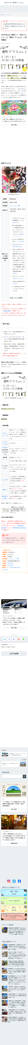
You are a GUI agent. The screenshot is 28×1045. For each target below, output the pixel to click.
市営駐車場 (10, 565)
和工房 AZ (15, 222)
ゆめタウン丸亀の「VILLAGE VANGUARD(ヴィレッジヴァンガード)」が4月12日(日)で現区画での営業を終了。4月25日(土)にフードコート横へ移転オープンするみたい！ (17, 955)
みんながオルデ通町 (14, 205)
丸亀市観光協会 (17, 246)
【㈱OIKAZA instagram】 (19, 527)
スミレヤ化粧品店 (19, 241)
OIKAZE (5, 447)
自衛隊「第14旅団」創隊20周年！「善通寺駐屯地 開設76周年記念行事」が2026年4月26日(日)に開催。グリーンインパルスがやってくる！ (17, 963)
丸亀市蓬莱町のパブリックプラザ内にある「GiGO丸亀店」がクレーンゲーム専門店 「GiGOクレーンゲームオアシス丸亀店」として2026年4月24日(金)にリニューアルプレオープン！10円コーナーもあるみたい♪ (17, 979)
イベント (10, 644)
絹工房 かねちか (18, 278)
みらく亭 (5, 479)
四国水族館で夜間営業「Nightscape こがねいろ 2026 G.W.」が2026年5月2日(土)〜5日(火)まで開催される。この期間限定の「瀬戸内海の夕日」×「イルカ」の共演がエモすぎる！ (17, 931)
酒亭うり (5, 489)
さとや (7, 95)
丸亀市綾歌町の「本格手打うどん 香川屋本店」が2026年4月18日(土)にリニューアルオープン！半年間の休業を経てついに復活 (17, 947)
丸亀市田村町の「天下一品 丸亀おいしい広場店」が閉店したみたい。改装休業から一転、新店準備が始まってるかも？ (17, 1012)
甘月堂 (15, 283)
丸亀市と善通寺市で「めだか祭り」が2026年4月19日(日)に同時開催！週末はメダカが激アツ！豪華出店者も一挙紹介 (17, 1020)
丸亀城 (8, 647)
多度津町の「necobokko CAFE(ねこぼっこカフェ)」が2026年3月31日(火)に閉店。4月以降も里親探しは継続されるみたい (17, 971)
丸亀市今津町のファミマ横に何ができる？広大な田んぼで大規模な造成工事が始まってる (17, 995)
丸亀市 (13, 647)
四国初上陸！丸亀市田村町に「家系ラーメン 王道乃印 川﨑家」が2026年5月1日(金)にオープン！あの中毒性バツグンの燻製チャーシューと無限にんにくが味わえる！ (17, 1004)
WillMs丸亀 (7, 310)
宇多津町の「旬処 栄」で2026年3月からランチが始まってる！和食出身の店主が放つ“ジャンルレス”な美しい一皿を (17, 989)
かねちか (22, 93)
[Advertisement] (14, 9)
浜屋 (15, 291)
